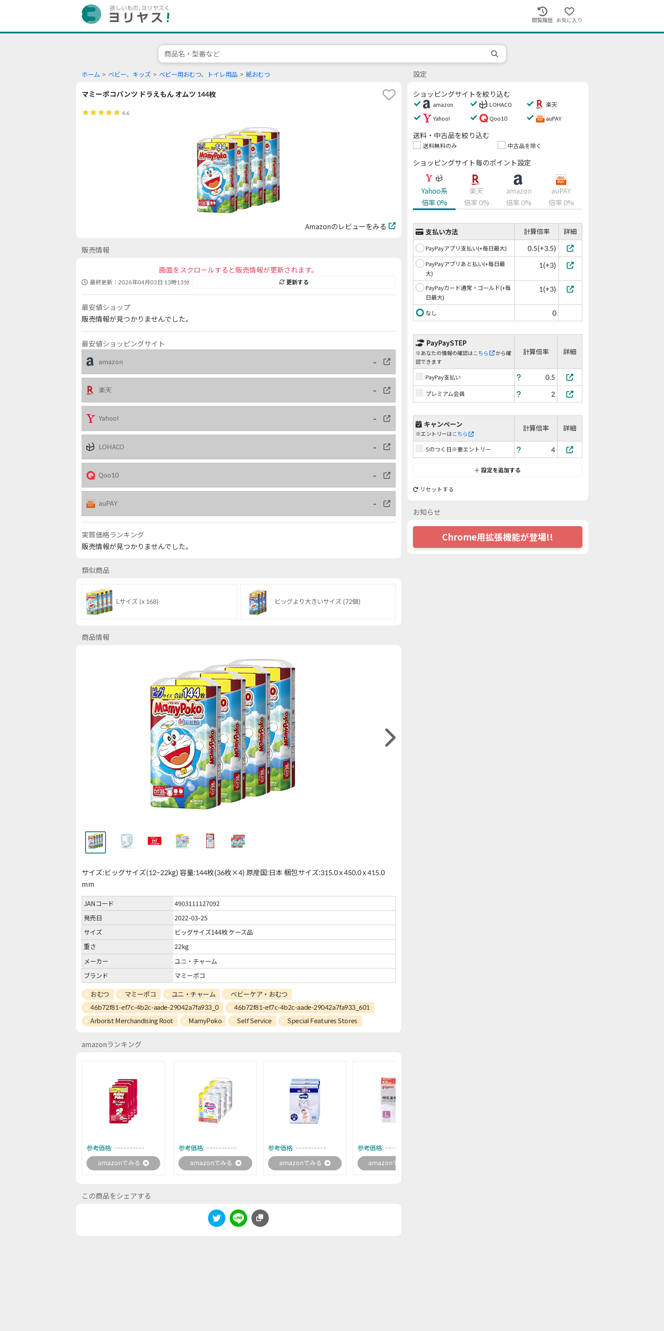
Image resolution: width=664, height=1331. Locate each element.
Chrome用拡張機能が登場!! (497, 537)
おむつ (99, 994)
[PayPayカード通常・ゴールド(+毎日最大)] (570, 289)
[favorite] (389, 94)
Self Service (254, 1021)
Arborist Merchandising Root (131, 1021)
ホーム (91, 74)
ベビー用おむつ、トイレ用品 (198, 74)
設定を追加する (497, 470)
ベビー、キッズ (129, 74)
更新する (294, 282)
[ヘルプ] (519, 377)
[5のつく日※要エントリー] (570, 449)
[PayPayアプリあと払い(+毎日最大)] (570, 265)
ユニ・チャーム (194, 994)
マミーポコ (140, 994)
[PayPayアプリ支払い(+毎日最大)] (570, 248)
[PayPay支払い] (570, 377)
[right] (389, 737)
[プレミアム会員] (570, 394)
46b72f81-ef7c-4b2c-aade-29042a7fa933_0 (154, 1007)
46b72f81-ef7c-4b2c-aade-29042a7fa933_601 (302, 1007)
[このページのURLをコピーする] (260, 1220)
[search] (495, 54)
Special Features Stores (322, 1021)
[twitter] (217, 1221)
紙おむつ (258, 74)
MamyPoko (204, 1021)
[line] (238, 1221)
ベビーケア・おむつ (259, 994)
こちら (484, 353)
